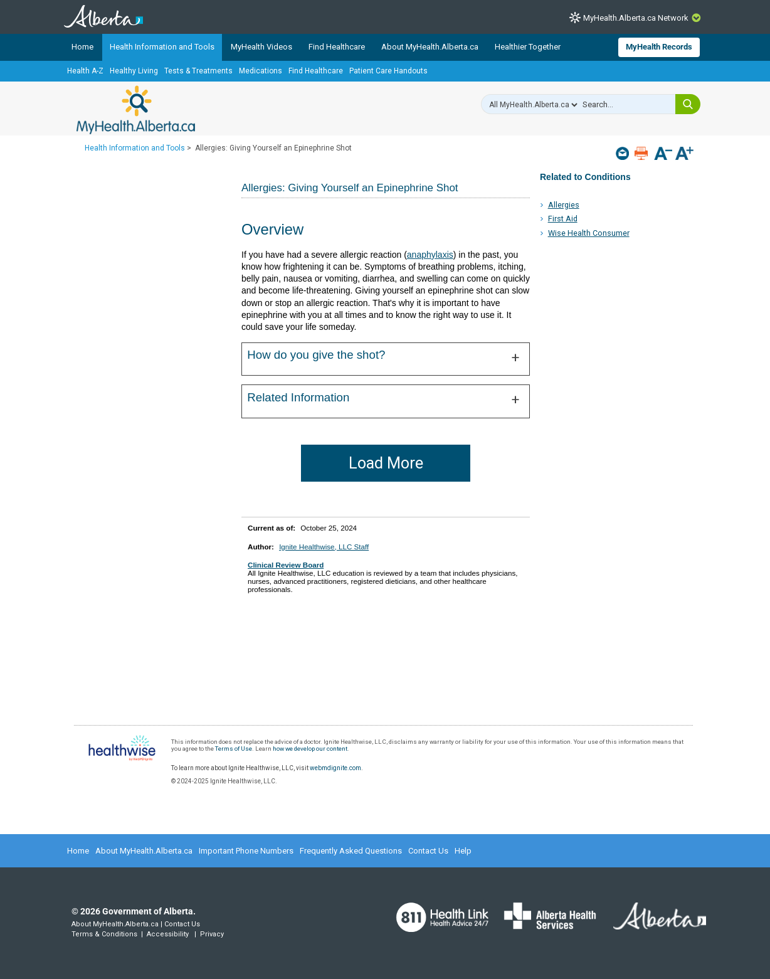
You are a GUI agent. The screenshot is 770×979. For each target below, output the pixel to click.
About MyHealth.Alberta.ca (429, 46)
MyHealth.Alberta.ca (135, 109)
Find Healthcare (337, 46)
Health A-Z (85, 70)
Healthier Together (528, 46)
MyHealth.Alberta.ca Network (635, 18)
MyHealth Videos (261, 46)
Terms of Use (233, 748)
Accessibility (168, 934)
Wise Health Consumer (589, 233)
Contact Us (428, 850)
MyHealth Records (659, 46)
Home (82, 46)
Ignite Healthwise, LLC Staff (324, 546)
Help (463, 850)
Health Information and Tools (162, 46)
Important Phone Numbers (246, 850)
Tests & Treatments (198, 70)
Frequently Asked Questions (351, 850)
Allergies (563, 204)
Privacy (212, 934)
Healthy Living (134, 70)
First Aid (563, 218)
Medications (260, 70)
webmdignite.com (335, 768)
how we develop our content (310, 748)
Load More (386, 463)
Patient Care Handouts (388, 70)
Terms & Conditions (104, 934)
